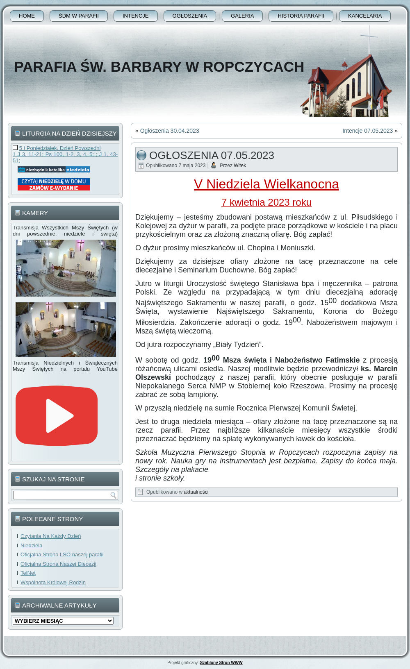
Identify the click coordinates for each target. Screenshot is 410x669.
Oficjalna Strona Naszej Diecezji (58, 564)
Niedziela (31, 545)
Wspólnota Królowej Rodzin (53, 582)
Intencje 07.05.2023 (367, 130)
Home (27, 16)
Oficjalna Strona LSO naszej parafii (61, 554)
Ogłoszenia (190, 16)
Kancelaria (365, 16)
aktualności (196, 492)
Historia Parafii (301, 16)
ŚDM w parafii (79, 16)
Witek (240, 165)
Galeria (242, 16)
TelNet (28, 573)
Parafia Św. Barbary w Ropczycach (159, 67)
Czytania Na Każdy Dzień (50, 536)
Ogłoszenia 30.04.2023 (169, 130)
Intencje (136, 16)
